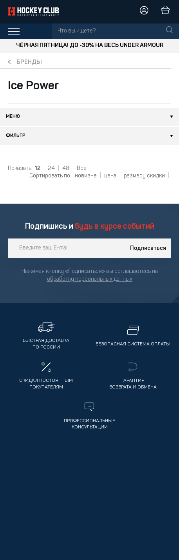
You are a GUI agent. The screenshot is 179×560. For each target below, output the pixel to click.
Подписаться (148, 248)
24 (51, 169)
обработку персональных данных (89, 279)
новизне (86, 176)
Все (82, 169)
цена (110, 176)
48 (65, 169)
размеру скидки (144, 176)
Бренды (29, 62)
